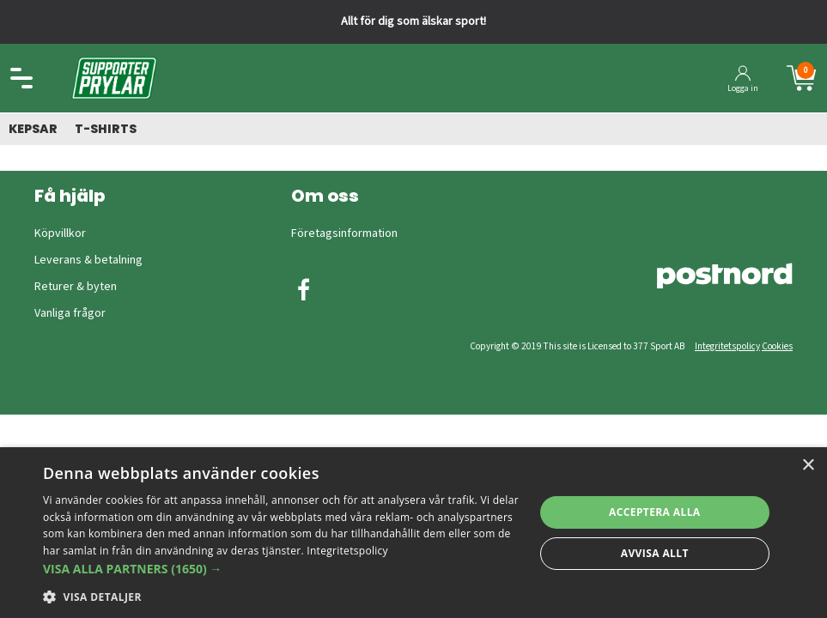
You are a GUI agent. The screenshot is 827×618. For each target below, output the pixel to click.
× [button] (807, 465)
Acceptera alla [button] (655, 512)
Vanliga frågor (70, 313)
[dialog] (413, 532)
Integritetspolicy (727, 346)
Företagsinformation (344, 233)
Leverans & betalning (88, 260)
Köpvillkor (60, 233)
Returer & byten (75, 286)
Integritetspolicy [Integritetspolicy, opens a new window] (347, 550)
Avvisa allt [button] (655, 553)
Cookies (777, 346)
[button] (281, 569)
